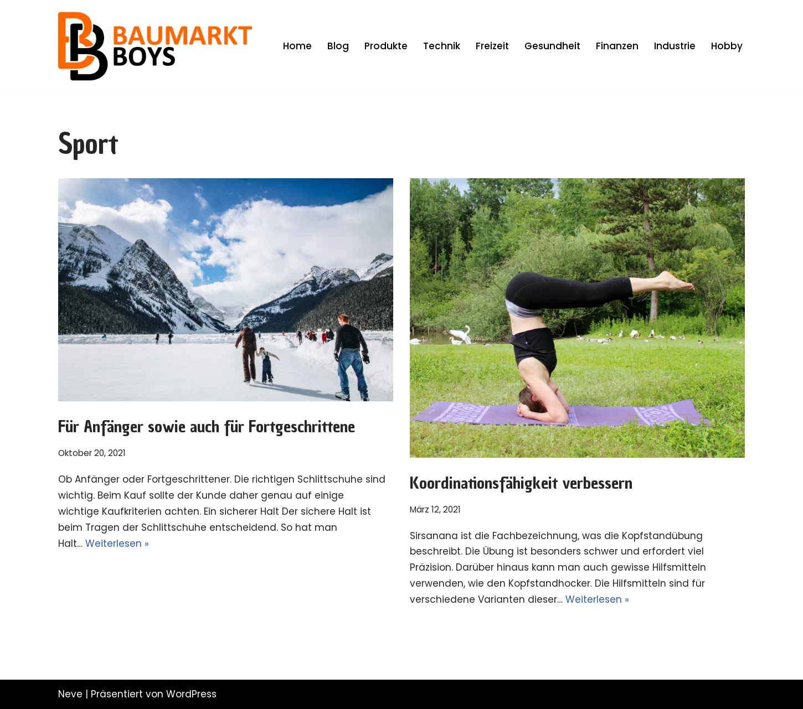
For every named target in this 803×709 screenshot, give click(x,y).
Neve (70, 694)
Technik (441, 46)
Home (297, 46)
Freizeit (492, 46)
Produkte (386, 46)
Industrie (675, 46)
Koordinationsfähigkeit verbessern (521, 483)
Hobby (727, 46)
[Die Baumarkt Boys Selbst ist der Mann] (155, 46)
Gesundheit (552, 46)
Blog (338, 46)
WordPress (191, 694)
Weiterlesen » (117, 543)
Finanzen (617, 46)
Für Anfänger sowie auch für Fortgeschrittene (206, 426)
